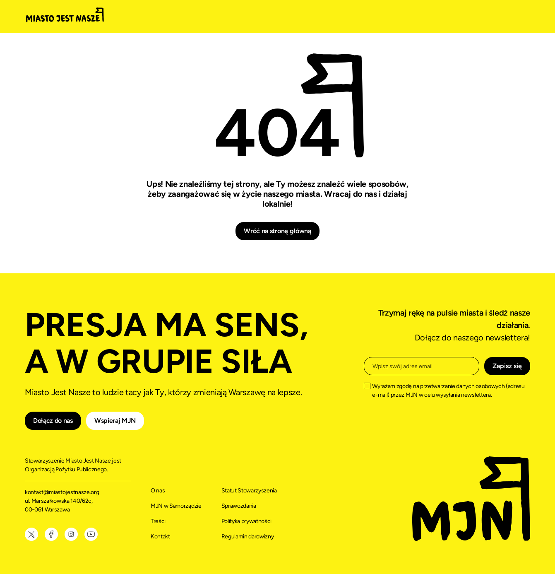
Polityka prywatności (246, 521)
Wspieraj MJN (115, 420)
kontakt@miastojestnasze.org (62, 492)
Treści (158, 521)
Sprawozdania (238, 505)
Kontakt (160, 536)
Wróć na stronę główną (277, 231)
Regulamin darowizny (247, 536)
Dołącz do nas (53, 420)
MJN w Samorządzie (176, 505)
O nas (158, 490)
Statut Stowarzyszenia (249, 490)
